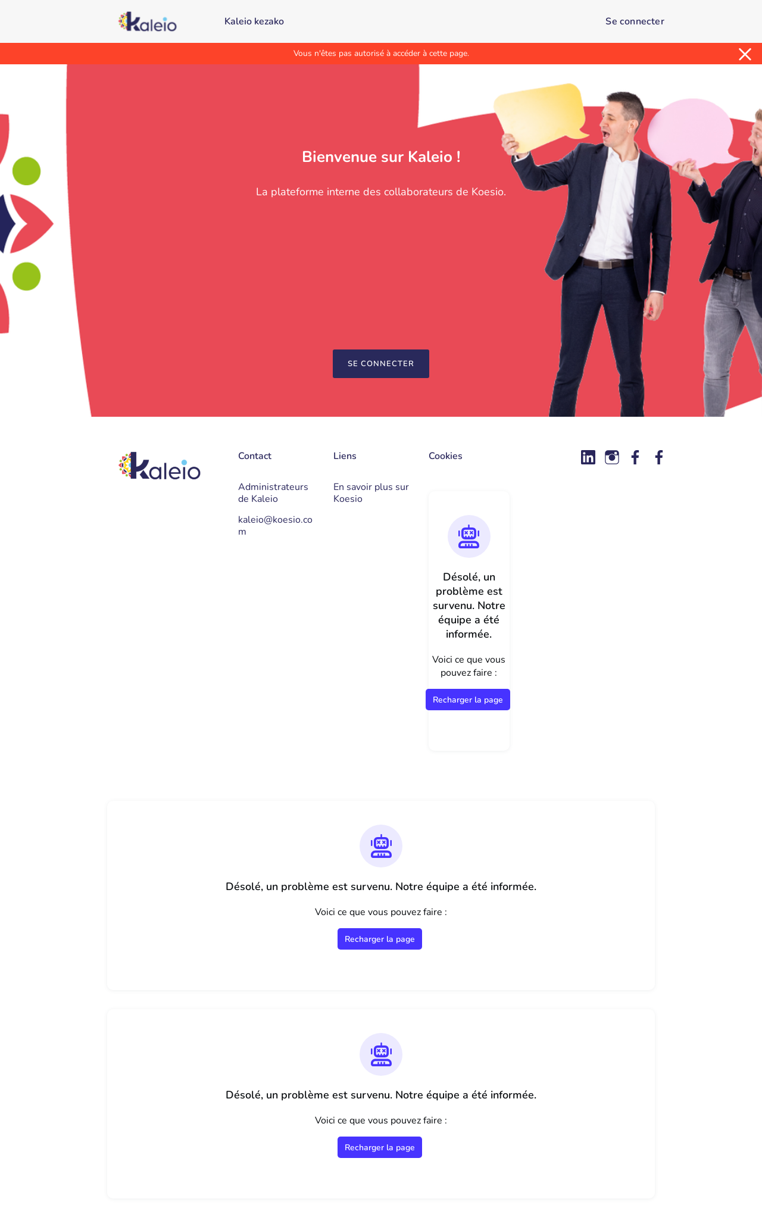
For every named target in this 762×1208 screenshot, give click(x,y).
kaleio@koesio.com (275, 525)
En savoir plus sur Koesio (371, 492)
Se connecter (634, 21)
